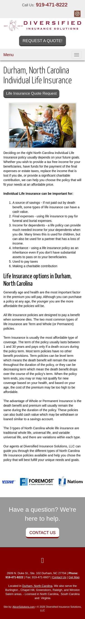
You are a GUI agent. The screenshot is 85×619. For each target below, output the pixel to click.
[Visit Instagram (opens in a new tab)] (77, 13)
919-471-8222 (51, 4)
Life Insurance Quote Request (31, 93)
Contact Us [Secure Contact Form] (59, 577)
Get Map (73, 577)
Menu (8, 55)
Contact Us (42, 532)
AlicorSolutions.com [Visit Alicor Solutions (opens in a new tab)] (23, 606)
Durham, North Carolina (37, 586)
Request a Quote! (43, 40)
